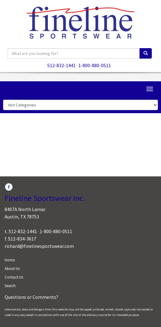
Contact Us (14, 277)
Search (10, 285)
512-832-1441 (61, 65)
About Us (12, 268)
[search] (145, 53)
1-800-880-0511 (94, 65)
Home (10, 260)
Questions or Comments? (31, 297)
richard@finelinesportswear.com (39, 246)
